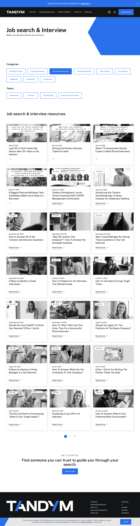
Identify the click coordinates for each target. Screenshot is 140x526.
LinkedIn (124, 507)
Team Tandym (105, 71)
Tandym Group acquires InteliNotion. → (70, 3)
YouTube (124, 510)
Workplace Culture (16, 71)
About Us (78, 12)
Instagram (125, 513)
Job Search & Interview (61, 71)
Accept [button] (125, 522)
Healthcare (14, 79)
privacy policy (86, 522)
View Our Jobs (70, 471)
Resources (88, 12)
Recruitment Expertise (99, 510)
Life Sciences (123, 71)
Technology (30, 79)
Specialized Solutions (46, 12)
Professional (47, 79)
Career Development (84, 71)
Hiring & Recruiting (37, 71)
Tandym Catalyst (64, 12)
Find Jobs (32, 12)
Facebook (125, 502)
